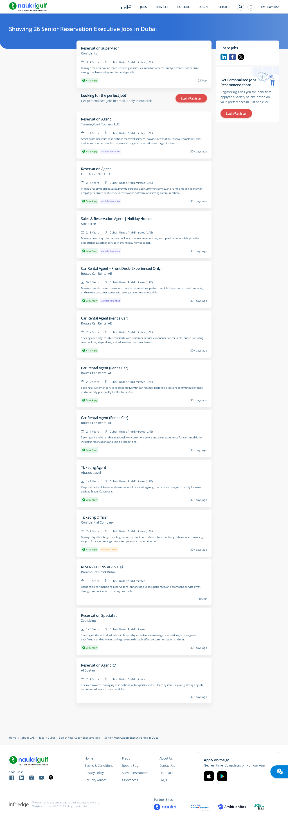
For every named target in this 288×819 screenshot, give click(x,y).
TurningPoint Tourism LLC (100, 124)
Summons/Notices (135, 773)
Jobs (143, 7)
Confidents (89, 53)
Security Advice (96, 780)
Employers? (270, 7)
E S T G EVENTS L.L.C (96, 174)
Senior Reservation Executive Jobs (79, 737)
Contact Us (167, 765)
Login (203, 7)
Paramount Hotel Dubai (98, 572)
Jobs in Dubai (47, 737)
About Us (166, 758)
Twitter (241, 57)
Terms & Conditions (99, 765)
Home (12, 737)
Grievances (130, 780)
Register (223, 7)
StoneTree (88, 224)
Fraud (126, 758)
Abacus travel (91, 473)
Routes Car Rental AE (96, 274)
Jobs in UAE (28, 737)
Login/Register (191, 98)
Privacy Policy (94, 773)
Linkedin (223, 57)
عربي (126, 7)
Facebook (232, 57)
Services (162, 7)
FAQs (163, 780)
